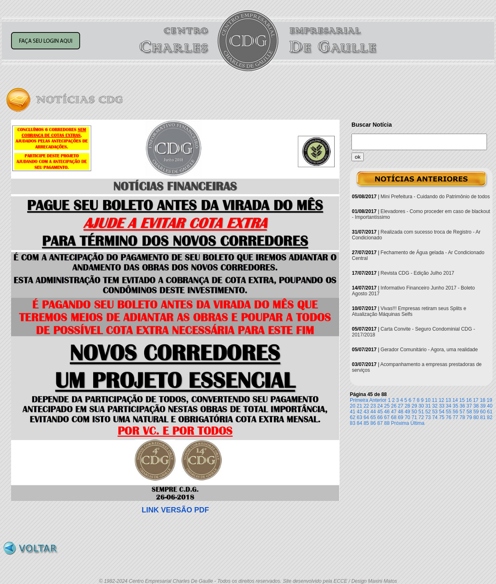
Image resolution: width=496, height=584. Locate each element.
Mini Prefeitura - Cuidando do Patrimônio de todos (435, 196)
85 (366, 423)
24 (380, 406)
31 (428, 406)
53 (434, 412)
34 (448, 406)
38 (476, 406)
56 (455, 412)
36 (462, 406)
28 (407, 406)
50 (414, 412)
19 (489, 400)
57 (462, 412)
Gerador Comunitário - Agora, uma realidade (429, 349)
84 (359, 423)
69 (400, 417)
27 (400, 406)
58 (469, 412)
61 (489, 412)
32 (434, 406)
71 (414, 417)
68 (393, 417)
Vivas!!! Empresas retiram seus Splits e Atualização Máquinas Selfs (409, 311)
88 (387, 423)
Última (418, 423)
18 (482, 400)
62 (352, 417)
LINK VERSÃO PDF (175, 510)
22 (366, 406)
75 (441, 417)
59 (476, 412)
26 (393, 406)
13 (448, 400)
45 (380, 412)
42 (359, 412)
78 (462, 417)
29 (414, 406)
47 (393, 412)
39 (482, 406)
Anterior (377, 400)
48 (400, 412)
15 (462, 400)
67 (387, 417)
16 (468, 400)
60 (482, 412)
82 (489, 417)
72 (421, 417)
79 (469, 417)
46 (387, 412)
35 (455, 406)
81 (482, 417)
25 (387, 406)
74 (434, 417)
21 (359, 406)
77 (455, 417)
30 (421, 406)
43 (366, 412)
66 (380, 417)
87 (380, 423)
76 (448, 417)
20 (352, 406)
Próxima (400, 423)
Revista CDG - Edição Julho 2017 (417, 273)
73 (428, 417)
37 (469, 406)
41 (352, 412)
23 (373, 406)
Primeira (359, 400)
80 (476, 417)
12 (441, 400)
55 (448, 412)
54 (441, 412)
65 (373, 417)
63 (359, 417)
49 (407, 412)
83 (352, 423)
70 (407, 417)
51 (421, 412)
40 (489, 406)
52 (428, 412)
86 (373, 423)
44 (373, 412)
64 (366, 417)
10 (427, 400)
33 (441, 406)
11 (434, 400)
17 (475, 400)
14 (455, 400)
